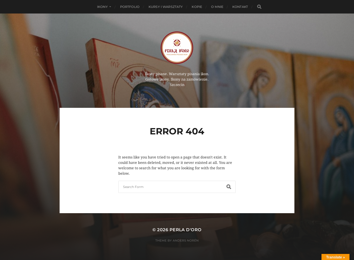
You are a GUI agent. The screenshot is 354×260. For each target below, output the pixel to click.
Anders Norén (186, 240)
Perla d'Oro (186, 229)
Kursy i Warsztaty (166, 7)
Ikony (102, 7)
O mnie (217, 7)
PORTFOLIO (130, 7)
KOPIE (197, 7)
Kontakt (240, 7)
